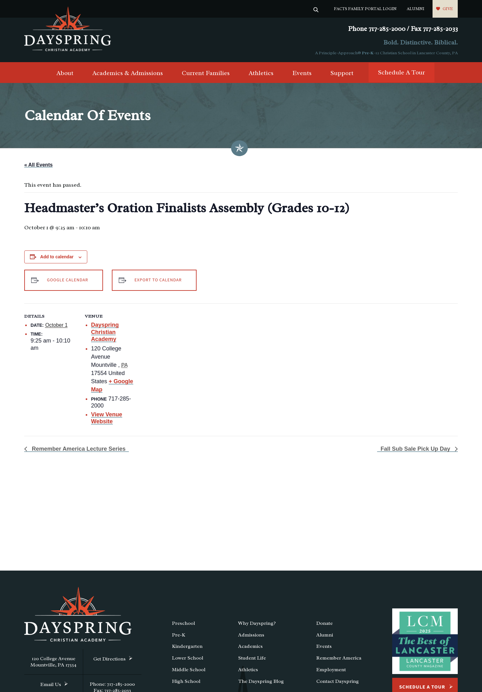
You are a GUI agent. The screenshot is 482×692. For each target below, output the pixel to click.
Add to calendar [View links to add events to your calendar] (57, 256)
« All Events (38, 164)
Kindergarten (187, 646)
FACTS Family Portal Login (365, 8)
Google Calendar (67, 280)
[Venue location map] (178, 347)
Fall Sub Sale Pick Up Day (416, 449)
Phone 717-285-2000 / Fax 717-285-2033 (403, 29)
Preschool (183, 623)
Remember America (338, 658)
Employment (331, 669)
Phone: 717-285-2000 (112, 684)
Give (448, 8)
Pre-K (368, 53)
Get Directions (109, 659)
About (64, 73)
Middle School (188, 669)
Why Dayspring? (257, 623)
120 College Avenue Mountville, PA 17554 (54, 661)
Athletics (261, 73)
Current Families (206, 73)
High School (186, 681)
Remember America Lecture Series (77, 449)
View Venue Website (106, 418)
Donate (324, 623)
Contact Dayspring (337, 681)
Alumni (415, 8)
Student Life (252, 658)
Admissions (251, 635)
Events (302, 73)
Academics (250, 646)
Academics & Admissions (127, 73)
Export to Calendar (158, 280)
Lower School (187, 658)
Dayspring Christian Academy (105, 332)
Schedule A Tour (401, 72)
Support (341, 73)
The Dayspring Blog (261, 681)
